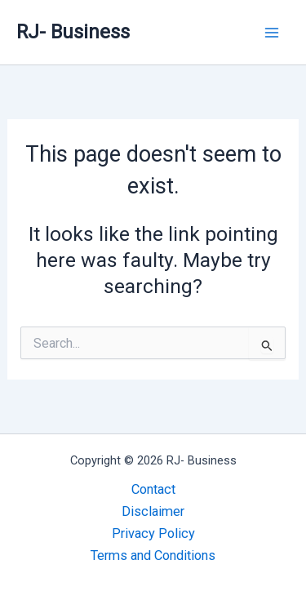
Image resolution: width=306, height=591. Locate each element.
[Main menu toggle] (271, 32)
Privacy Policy (153, 533)
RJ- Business (73, 31)
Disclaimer (153, 511)
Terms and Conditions (153, 555)
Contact (153, 489)
